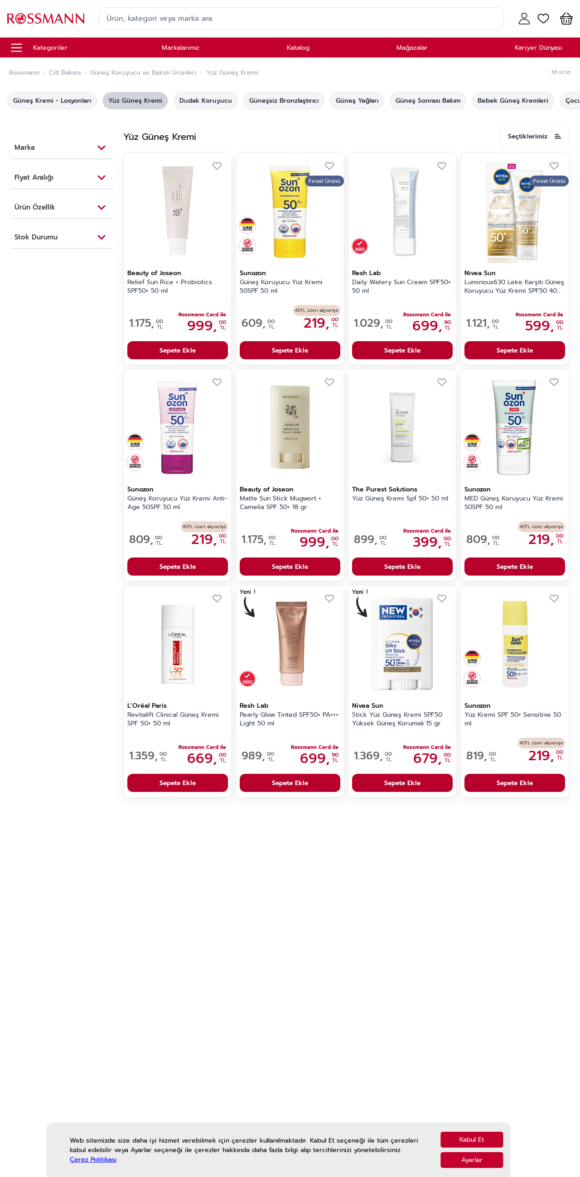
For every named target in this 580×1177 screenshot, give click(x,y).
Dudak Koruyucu (205, 100)
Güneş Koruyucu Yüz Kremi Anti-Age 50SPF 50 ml (177, 503)
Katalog (298, 47)
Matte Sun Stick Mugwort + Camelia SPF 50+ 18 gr (280, 503)
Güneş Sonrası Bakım (428, 100)
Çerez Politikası (93, 1159)
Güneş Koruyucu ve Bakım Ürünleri (143, 72)
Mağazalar (412, 47)
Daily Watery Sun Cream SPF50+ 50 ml (401, 286)
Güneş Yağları (357, 100)
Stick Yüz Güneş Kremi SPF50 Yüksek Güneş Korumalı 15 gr (397, 719)
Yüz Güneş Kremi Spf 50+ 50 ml (400, 498)
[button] (564, 19)
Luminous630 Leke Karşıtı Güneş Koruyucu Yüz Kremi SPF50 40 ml (514, 287)
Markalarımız (180, 47)
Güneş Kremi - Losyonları (52, 100)
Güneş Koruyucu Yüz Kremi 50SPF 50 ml (281, 286)
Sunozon (253, 273)
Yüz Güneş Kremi (135, 100)
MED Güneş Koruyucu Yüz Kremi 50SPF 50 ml (513, 503)
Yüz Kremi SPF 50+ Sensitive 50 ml (512, 719)
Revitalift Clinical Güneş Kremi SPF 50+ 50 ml (173, 719)
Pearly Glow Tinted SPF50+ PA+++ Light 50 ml (289, 719)
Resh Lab (366, 273)
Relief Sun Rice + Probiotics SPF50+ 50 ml (169, 286)
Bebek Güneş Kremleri (513, 100)
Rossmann (24, 72)
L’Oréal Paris (147, 705)
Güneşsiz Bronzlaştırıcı (284, 100)
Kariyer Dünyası (538, 47)
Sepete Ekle (178, 350)
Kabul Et (471, 1139)
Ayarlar (472, 1160)
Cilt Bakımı (65, 72)
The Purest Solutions (384, 489)
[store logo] (45, 18)
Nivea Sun (480, 273)
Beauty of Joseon (154, 273)
